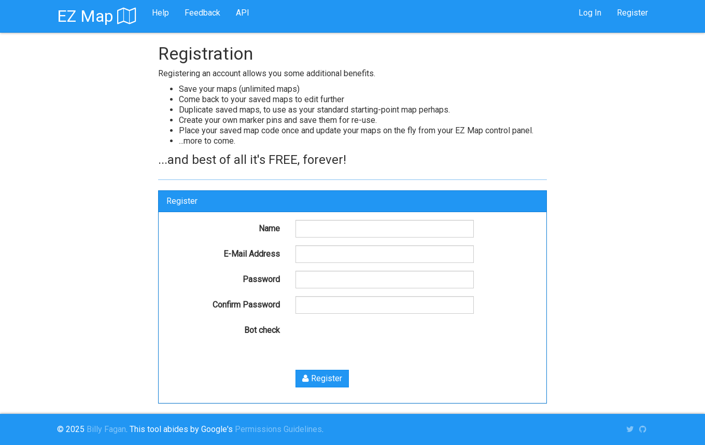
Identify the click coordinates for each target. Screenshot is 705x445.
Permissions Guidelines (278, 429)
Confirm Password (246, 305)
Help (160, 13)
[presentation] (374, 342)
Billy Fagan (106, 429)
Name (269, 228)
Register (632, 13)
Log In (590, 13)
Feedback (202, 13)
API (242, 13)
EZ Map (96, 16)
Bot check (262, 330)
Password (261, 279)
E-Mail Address (251, 254)
